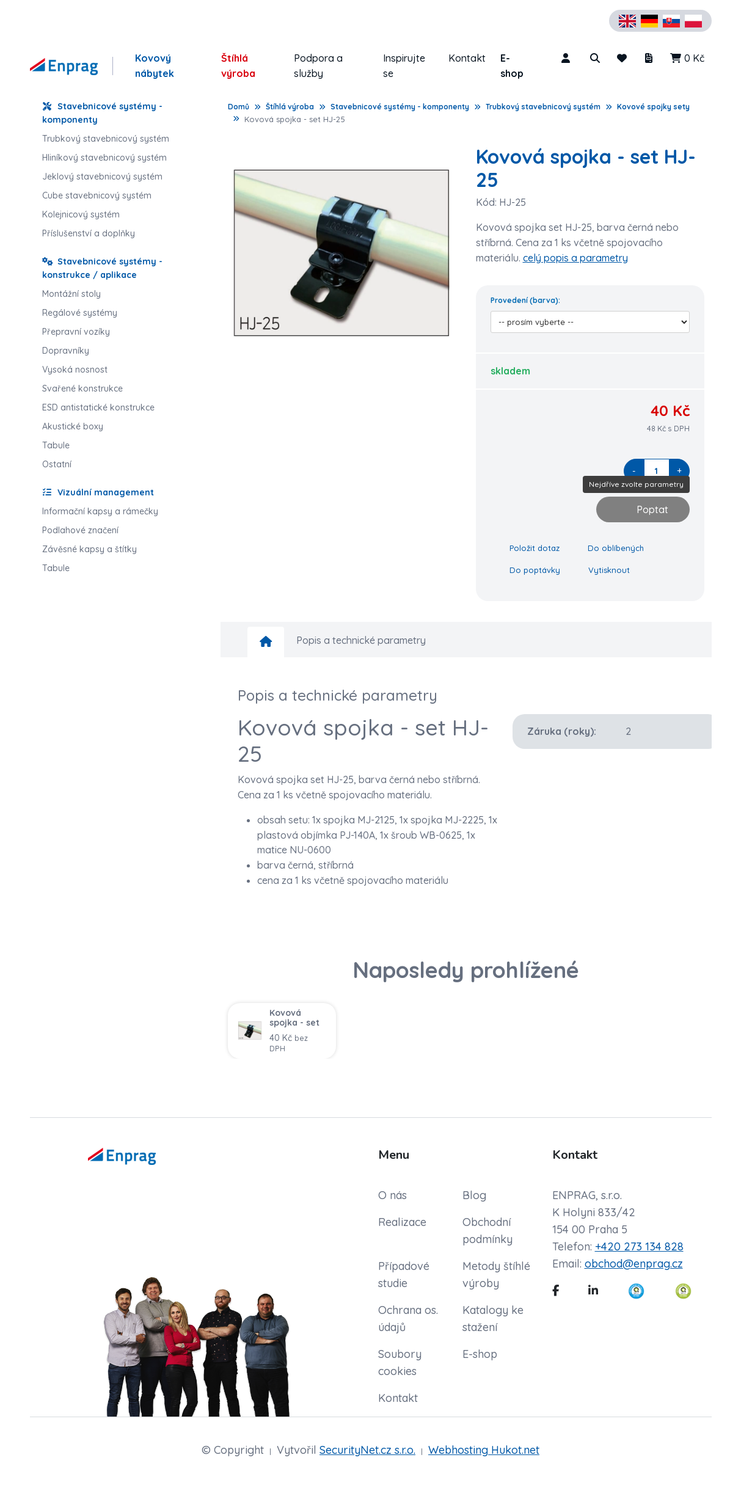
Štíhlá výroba (238, 65)
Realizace (402, 1222)
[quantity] (656, 471)
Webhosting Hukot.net (483, 1450)
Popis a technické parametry (361, 640)
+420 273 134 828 (639, 1246)
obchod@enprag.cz (634, 1264)
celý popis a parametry (575, 258)
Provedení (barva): (525, 300)
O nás (392, 1195)
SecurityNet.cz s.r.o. (367, 1450)
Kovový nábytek (154, 65)
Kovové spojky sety (653, 106)
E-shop (512, 65)
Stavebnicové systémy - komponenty (399, 106)
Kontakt (467, 58)
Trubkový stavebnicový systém (543, 106)
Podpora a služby (318, 65)
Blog (474, 1195)
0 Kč (687, 58)
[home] (265, 642)
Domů (238, 106)
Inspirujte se (404, 65)
